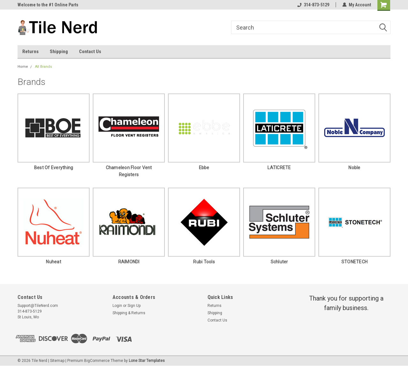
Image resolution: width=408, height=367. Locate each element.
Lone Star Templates (147, 360)
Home (23, 67)
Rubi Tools (204, 261)
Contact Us (90, 51)
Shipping (59, 51)
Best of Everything (53, 167)
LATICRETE (279, 167)
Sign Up (134, 305)
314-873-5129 (313, 4)
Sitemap (57, 360)
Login (117, 305)
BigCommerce (97, 360)
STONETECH (354, 261)
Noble (354, 167)
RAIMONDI (129, 261)
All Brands (43, 67)
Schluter (279, 261)
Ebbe (204, 167)
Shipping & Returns (129, 313)
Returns (30, 51)
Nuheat (53, 261)
